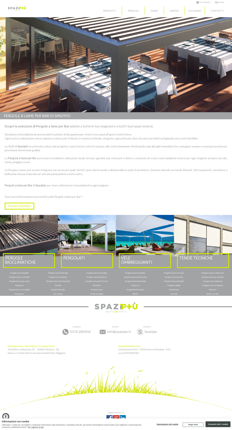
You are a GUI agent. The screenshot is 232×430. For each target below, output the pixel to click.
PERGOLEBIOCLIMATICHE (20, 260)
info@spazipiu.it (115, 330)
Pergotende (174, 289)
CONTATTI (217, 10)
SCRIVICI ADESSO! (19, 206)
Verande (174, 294)
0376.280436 (203, 2)
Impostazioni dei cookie (167, 424)
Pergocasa (135, 285)
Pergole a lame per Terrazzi (96, 281)
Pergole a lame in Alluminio (213, 273)
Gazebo (58, 285)
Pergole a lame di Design (58, 273)
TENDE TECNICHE (196, 257)
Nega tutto (193, 425)
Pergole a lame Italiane (58, 277)
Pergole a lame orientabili (19, 289)
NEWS (154, 10)
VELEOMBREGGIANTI (136, 260)
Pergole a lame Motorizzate (135, 277)
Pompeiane (19, 294)
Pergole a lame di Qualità (97, 273)
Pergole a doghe (174, 285)
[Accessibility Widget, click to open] (5, 416)
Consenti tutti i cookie (218, 424)
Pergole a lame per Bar (174, 277)
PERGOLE (133, 10)
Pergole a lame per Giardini (213, 277)
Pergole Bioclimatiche (135, 289)
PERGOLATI (74, 257)
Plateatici (212, 289)
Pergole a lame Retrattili (174, 281)
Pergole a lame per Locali (19, 281)
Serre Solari (58, 294)
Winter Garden (212, 294)
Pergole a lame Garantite (135, 273)
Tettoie (135, 294)
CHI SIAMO (194, 10)
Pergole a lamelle (58, 289)
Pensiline (97, 285)
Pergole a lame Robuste (212, 281)
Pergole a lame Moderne (97, 277)
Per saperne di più (36, 427)
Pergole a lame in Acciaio (174, 273)
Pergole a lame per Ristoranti (58, 281)
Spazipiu (219, 2)
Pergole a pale (96, 289)
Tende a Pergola (96, 294)
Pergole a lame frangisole (212, 285)
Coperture (19, 285)
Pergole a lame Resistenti (135, 281)
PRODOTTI (109, 10)
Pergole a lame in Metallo (19, 277)
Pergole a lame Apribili (19, 273)
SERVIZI (174, 10)
